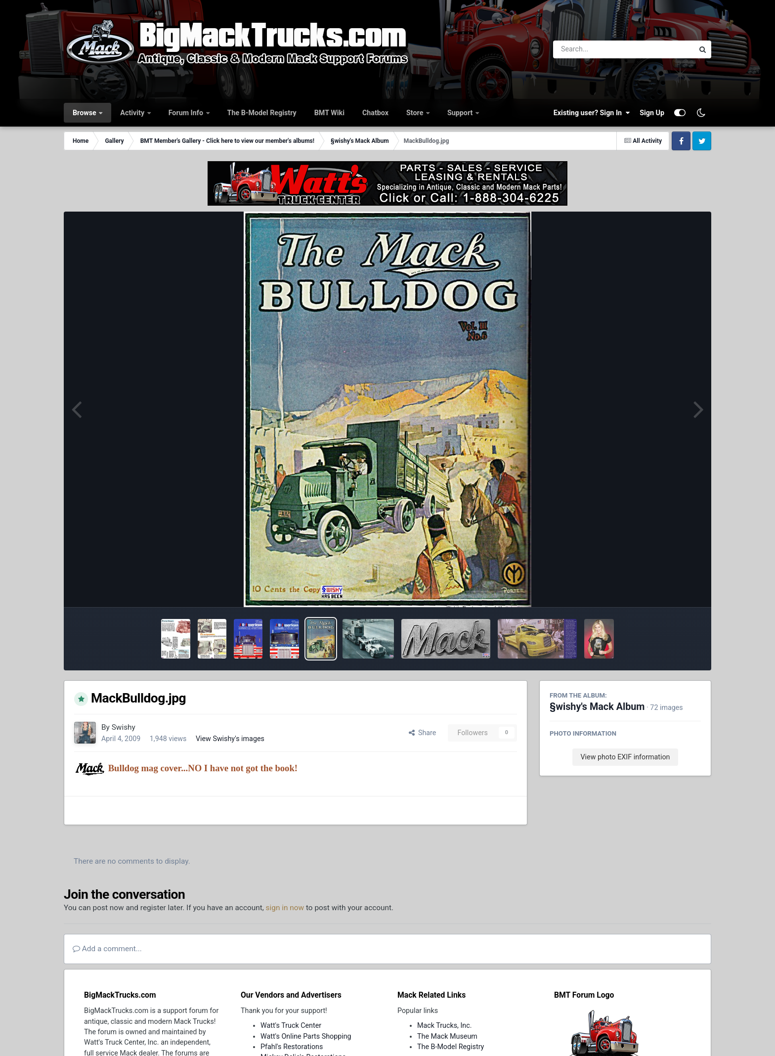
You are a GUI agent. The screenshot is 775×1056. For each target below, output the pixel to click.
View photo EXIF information (625, 757)
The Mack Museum (447, 1036)
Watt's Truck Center (290, 1025)
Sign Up (652, 113)
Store (415, 113)
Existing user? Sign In (592, 112)
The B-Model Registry (262, 113)
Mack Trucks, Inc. (444, 1025)
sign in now (285, 907)
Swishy (123, 727)
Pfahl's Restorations (291, 1047)
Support (460, 113)
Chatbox (375, 113)
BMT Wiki (329, 113)
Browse (85, 113)
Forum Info (187, 113)
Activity (133, 113)
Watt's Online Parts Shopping (305, 1036)
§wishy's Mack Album (597, 706)
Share (422, 733)
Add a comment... (107, 948)
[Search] (596, 49)
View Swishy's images (230, 739)
